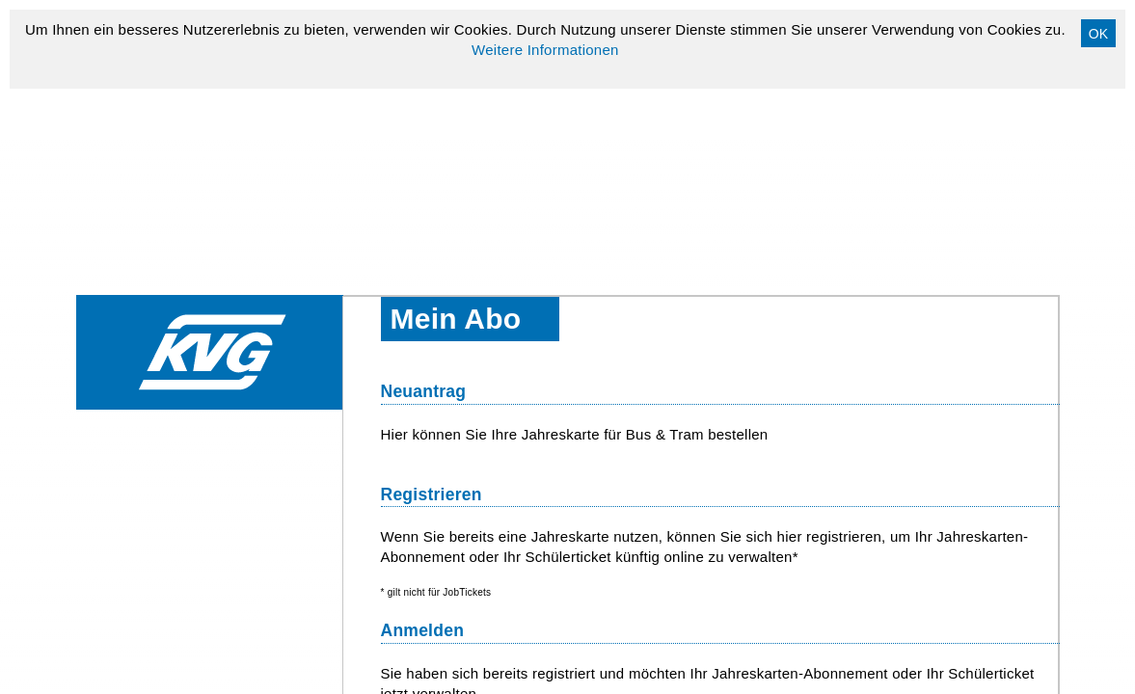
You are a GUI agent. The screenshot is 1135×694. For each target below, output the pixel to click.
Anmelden (423, 630)
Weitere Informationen (545, 49)
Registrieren (431, 494)
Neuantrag (424, 391)
